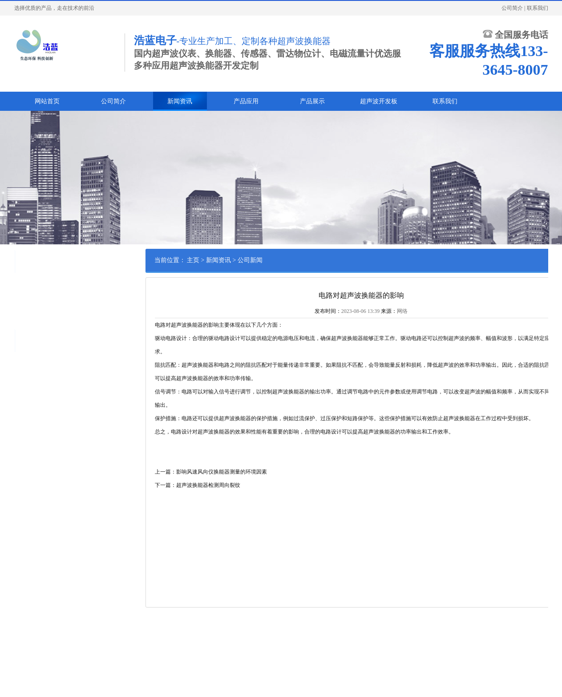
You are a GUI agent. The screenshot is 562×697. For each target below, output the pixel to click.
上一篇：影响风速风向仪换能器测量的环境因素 (260, 472)
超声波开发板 (378, 101)
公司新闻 (22, 284)
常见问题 (22, 311)
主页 (242, 260)
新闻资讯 (179, 101)
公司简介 (512, 8)
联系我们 (537, 8)
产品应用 (246, 101)
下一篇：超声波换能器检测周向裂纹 (247, 485)
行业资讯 (22, 298)
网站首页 (47, 101)
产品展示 (312, 101)
